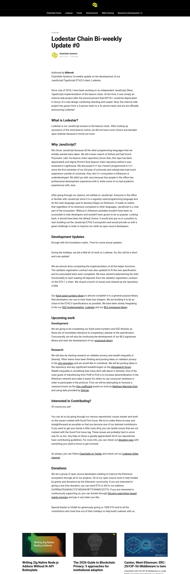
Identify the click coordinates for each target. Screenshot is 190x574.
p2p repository (65, 363)
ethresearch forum (121, 367)
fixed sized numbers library (70, 295)
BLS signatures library (115, 307)
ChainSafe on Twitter (90, 453)
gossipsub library (103, 340)
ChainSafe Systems (68, 53)
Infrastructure (92, 13)
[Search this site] (141, 13)
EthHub (85, 390)
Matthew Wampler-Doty (125, 386)
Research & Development (128, 13)
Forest (79, 13)
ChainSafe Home (54, 13)
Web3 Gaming (108, 13)
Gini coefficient (84, 386)
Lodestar (69, 13)
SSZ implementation (73, 307)
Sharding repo (126, 439)
